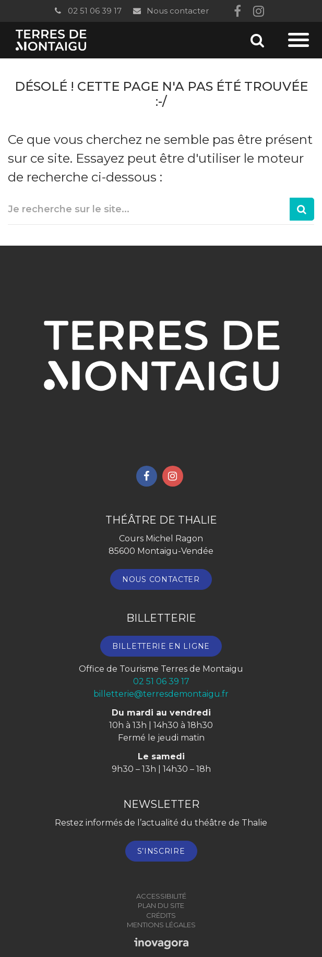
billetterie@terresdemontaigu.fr (161, 694)
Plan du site (161, 905)
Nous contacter (170, 11)
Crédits (161, 915)
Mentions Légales (161, 924)
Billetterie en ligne (161, 646)
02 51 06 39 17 (87, 11)
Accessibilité (161, 896)
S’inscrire (161, 851)
